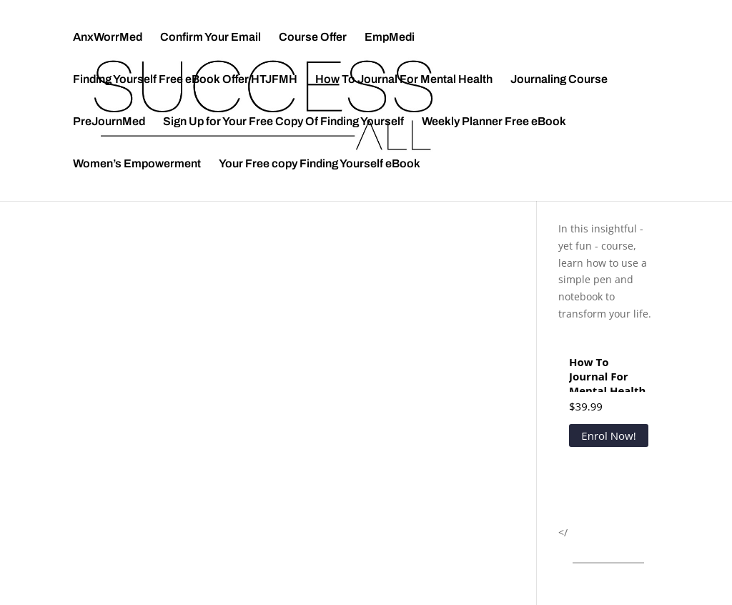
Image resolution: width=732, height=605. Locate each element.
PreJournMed (109, 122)
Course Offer (313, 37)
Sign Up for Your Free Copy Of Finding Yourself (283, 122)
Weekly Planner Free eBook (494, 122)
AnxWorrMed (107, 37)
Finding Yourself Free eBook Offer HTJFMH (185, 79)
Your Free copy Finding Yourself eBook (319, 164)
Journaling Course (559, 79)
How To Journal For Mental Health (404, 79)
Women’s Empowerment (137, 164)
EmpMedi (390, 37)
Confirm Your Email (210, 37)
